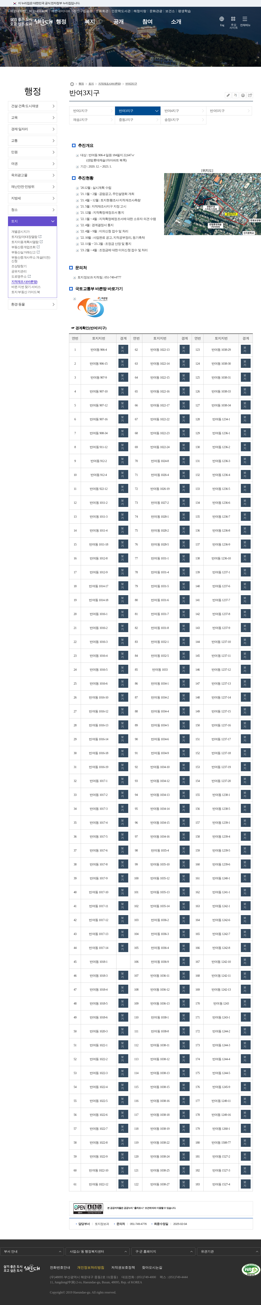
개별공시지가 (20, 231)
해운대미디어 (60, 11)
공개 (118, 21)
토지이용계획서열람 (24, 242)
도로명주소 (19, 276)
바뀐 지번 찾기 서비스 (25, 287)
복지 (90, 21)
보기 (122, 349)
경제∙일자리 (19, 129)
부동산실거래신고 (23, 252)
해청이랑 (140, 11)
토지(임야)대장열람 (24, 236)
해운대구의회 (38, 11)
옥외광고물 (19, 175)
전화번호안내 (60, 1267)
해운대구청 (18, 11)
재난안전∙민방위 (22, 187)
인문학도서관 (121, 11)
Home (72, 84)
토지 (14, 221)
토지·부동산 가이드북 (25, 292)
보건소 (170, 11)
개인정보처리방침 (90, 1267)
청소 (14, 210)
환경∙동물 (18, 304)
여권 (14, 164)
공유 (228, 95)
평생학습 (184, 11)
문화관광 (156, 11)
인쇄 (243, 95)
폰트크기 (235, 95)
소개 (176, 21)
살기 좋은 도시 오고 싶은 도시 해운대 (31, 21)
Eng (222, 25)
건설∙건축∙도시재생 (24, 106)
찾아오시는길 (152, 1267)
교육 (14, 117)
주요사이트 (233, 26)
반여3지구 (131, 83)
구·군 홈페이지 (145, 1251)
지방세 (16, 198)
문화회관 (102, 11)
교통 (14, 140)
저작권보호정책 (123, 1267)
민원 (14, 152)
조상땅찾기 (19, 266)
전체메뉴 (245, 25)
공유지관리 (19, 271)
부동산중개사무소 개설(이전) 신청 (30, 259)
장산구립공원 (83, 11)
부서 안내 (11, 1251)
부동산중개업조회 (23, 247)
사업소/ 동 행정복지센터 (87, 1251)
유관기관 (207, 1251)
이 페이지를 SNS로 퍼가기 (250, 95)
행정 (61, 21)
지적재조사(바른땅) (24, 281)
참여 (147, 21)
